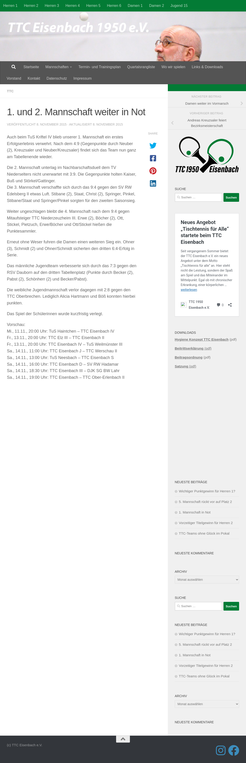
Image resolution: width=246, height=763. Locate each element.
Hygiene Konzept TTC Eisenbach (202, 339)
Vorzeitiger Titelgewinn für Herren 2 (206, 523)
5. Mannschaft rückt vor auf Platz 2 (205, 502)
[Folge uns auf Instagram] (220, 750)
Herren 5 (93, 6)
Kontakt (34, 78)
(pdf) (193, 348)
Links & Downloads (207, 67)
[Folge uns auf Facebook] (233, 750)
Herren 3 (52, 6)
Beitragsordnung (189, 357)
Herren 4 (73, 6)
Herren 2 (31, 6)
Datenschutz (56, 78)
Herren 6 (114, 6)
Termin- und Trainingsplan (99, 67)
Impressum (82, 78)
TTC (10, 91)
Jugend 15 (179, 6)
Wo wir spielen (173, 67)
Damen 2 (156, 6)
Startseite (31, 67)
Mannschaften (57, 67)
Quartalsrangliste (141, 67)
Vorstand (14, 78)
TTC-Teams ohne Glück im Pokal (204, 533)
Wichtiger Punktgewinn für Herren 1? (207, 491)
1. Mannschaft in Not (195, 512)
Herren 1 (10, 6)
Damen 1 (135, 6)
